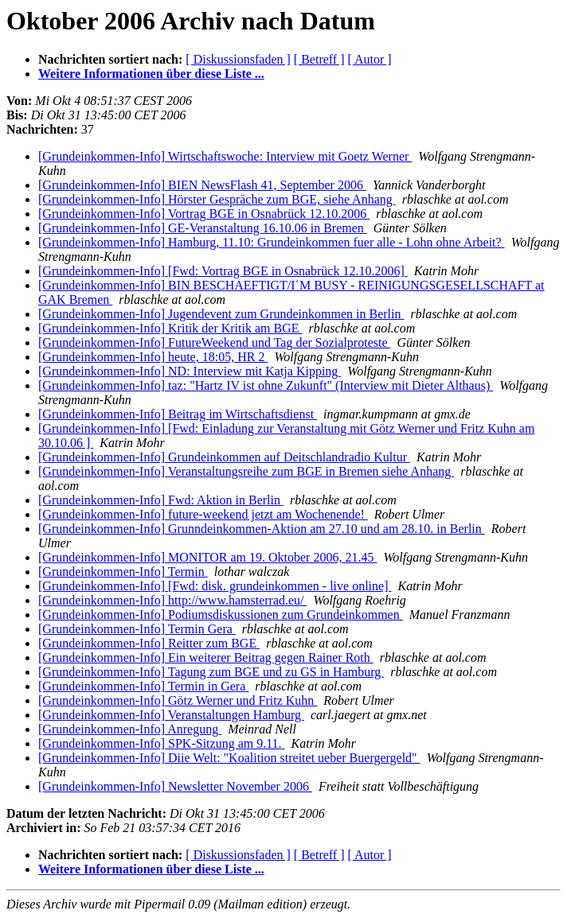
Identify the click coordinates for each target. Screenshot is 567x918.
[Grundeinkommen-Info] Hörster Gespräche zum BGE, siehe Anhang (217, 199)
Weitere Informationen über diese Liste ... (151, 73)
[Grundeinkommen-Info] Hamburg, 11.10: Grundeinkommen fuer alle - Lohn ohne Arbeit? (271, 242)
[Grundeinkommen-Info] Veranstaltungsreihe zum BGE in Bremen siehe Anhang (246, 471)
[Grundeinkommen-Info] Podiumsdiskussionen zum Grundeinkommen (220, 614)
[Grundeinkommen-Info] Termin (123, 571)
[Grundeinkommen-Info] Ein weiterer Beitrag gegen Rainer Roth (205, 657)
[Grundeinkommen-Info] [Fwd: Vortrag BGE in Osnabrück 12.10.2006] (223, 271)
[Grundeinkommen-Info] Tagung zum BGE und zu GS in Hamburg (211, 672)
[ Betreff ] (319, 59)
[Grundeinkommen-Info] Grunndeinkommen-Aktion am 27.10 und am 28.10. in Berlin (261, 528)
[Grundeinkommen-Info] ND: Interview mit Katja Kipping (189, 371)
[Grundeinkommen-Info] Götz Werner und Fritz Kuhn (177, 700)
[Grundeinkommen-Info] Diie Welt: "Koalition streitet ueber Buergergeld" (229, 757)
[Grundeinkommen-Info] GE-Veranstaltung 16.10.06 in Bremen (202, 228)
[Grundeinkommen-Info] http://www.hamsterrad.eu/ (172, 600)
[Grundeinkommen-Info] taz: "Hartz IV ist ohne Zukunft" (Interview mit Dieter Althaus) (265, 385)
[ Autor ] (370, 59)
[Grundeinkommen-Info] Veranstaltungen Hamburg (171, 715)
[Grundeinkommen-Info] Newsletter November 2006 (175, 786)
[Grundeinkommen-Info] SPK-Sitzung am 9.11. (161, 743)
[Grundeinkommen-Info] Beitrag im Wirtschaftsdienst (177, 414)
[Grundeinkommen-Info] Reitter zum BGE (149, 643)
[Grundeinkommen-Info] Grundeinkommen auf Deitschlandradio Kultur (224, 457)
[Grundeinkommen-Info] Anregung (129, 729)
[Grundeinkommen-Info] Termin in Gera (143, 686)
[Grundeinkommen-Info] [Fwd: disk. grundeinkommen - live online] (214, 586)
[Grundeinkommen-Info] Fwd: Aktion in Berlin (161, 500)
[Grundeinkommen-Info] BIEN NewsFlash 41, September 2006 (202, 185)
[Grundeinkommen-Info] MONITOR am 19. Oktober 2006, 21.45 (207, 557)
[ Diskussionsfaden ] (238, 59)
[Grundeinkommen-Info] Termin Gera (137, 629)
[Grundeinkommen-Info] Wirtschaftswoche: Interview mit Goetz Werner (225, 156)
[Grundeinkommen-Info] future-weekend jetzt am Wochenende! (203, 514)
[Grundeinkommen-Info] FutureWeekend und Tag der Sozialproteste (214, 342)
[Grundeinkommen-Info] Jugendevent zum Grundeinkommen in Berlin (221, 314)
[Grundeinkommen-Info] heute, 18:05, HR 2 (153, 357)
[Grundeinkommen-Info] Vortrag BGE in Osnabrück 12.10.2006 (204, 213)
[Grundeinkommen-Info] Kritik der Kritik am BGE (170, 328)
